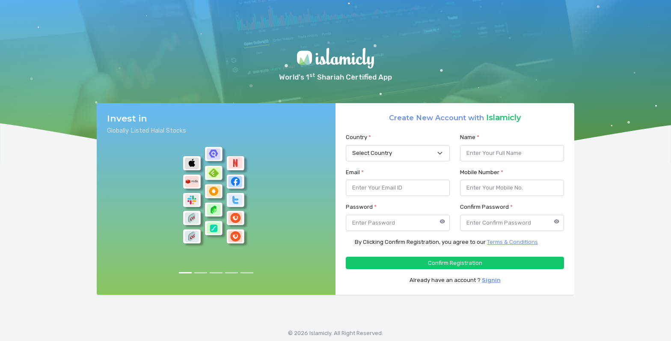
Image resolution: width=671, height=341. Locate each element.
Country (358, 137)
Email (355, 172)
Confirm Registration (455, 263)
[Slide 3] (216, 273)
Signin (491, 280)
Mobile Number (481, 172)
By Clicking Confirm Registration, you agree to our (446, 242)
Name (469, 137)
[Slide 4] (231, 273)
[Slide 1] (185, 273)
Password (361, 207)
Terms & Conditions (512, 242)
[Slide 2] (200, 273)
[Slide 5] (246, 273)
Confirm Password (486, 207)
